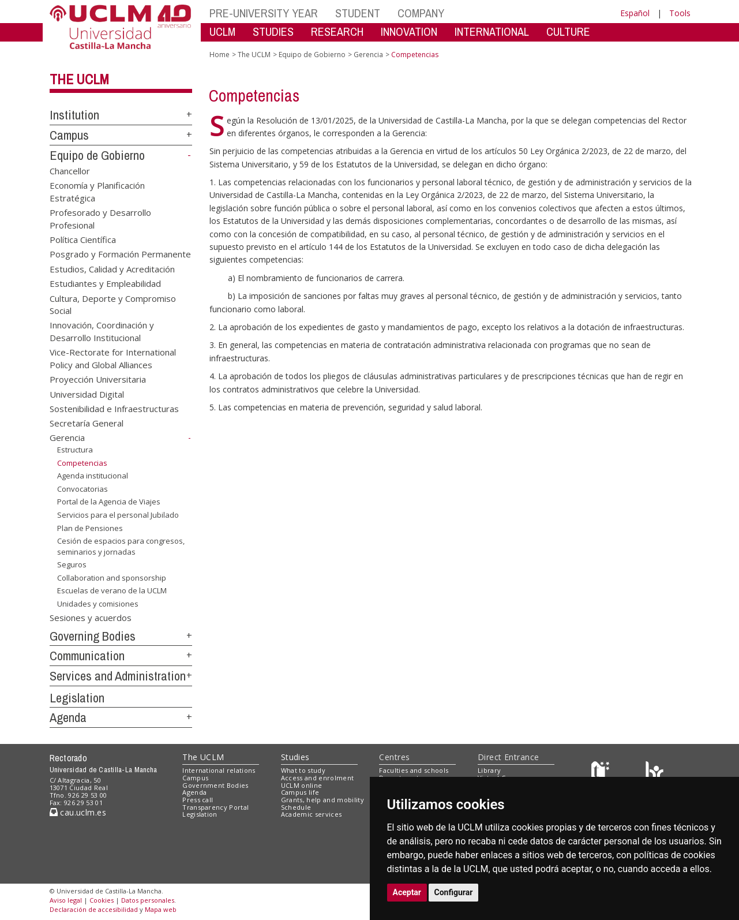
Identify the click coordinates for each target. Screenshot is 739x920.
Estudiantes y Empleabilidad (105, 283)
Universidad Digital (87, 393)
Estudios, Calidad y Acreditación (112, 268)
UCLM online (301, 785)
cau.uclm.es (78, 812)
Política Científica (83, 239)
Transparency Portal (215, 807)
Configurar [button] (453, 892)
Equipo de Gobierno (97, 155)
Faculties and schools (413, 770)
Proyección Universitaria (98, 379)
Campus (69, 135)
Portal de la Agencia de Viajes (108, 501)
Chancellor (70, 170)
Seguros (72, 564)
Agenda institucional (92, 475)
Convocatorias (82, 489)
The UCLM (79, 79)
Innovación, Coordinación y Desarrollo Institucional (102, 331)
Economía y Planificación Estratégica (97, 191)
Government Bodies (215, 785)
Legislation (77, 697)
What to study (303, 770)
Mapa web (161, 909)
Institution (74, 115)
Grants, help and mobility (322, 799)
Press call (197, 799)
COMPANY (420, 13)
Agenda (68, 717)
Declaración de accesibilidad (94, 909)
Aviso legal (66, 900)
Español (635, 13)
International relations (219, 770)
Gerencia (67, 437)
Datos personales (147, 900)
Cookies (101, 900)
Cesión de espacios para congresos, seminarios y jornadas (121, 546)
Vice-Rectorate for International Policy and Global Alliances (113, 358)
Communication (87, 655)
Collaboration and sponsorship (111, 578)
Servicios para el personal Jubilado (118, 515)
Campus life (300, 792)
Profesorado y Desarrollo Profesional (100, 218)
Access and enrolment (317, 777)
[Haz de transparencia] (602, 773)
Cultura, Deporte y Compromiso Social (113, 304)
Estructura (75, 449)
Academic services (311, 814)
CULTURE (568, 31)
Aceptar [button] (407, 892)
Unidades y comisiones (97, 604)
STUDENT (357, 13)
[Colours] (654, 773)
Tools (680, 13)
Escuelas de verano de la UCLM (112, 590)
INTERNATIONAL (492, 31)
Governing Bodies (93, 636)
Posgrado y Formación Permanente (120, 254)
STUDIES (273, 31)
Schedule (296, 807)
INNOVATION (409, 31)
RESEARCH (337, 31)
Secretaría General (86, 423)
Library (489, 770)
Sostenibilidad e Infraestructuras (114, 408)
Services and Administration (118, 676)
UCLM (222, 31)
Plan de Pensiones (90, 527)
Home (219, 54)
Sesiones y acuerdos (91, 617)
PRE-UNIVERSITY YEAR (263, 13)
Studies (295, 756)
